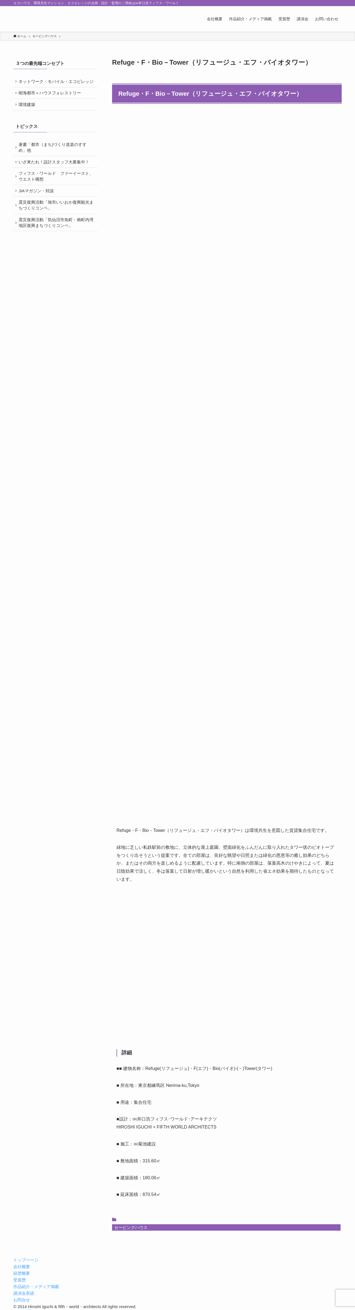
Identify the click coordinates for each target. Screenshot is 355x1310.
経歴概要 (21, 1273)
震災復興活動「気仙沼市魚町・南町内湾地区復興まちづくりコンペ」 (55, 235)
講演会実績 (23, 1293)
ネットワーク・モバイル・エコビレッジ (55, 84)
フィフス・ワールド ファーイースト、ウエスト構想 (53, 186)
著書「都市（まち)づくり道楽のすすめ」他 (54, 156)
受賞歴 (19, 1280)
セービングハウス (131, 1227)
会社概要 (21, 1266)
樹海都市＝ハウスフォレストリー (51, 100)
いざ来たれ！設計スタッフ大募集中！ (55, 171)
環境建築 (28, 112)
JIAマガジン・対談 (37, 202)
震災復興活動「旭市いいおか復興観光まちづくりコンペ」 (55, 217)
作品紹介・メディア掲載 (36, 1286)
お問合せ (21, 1300)
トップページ (25, 1260)
